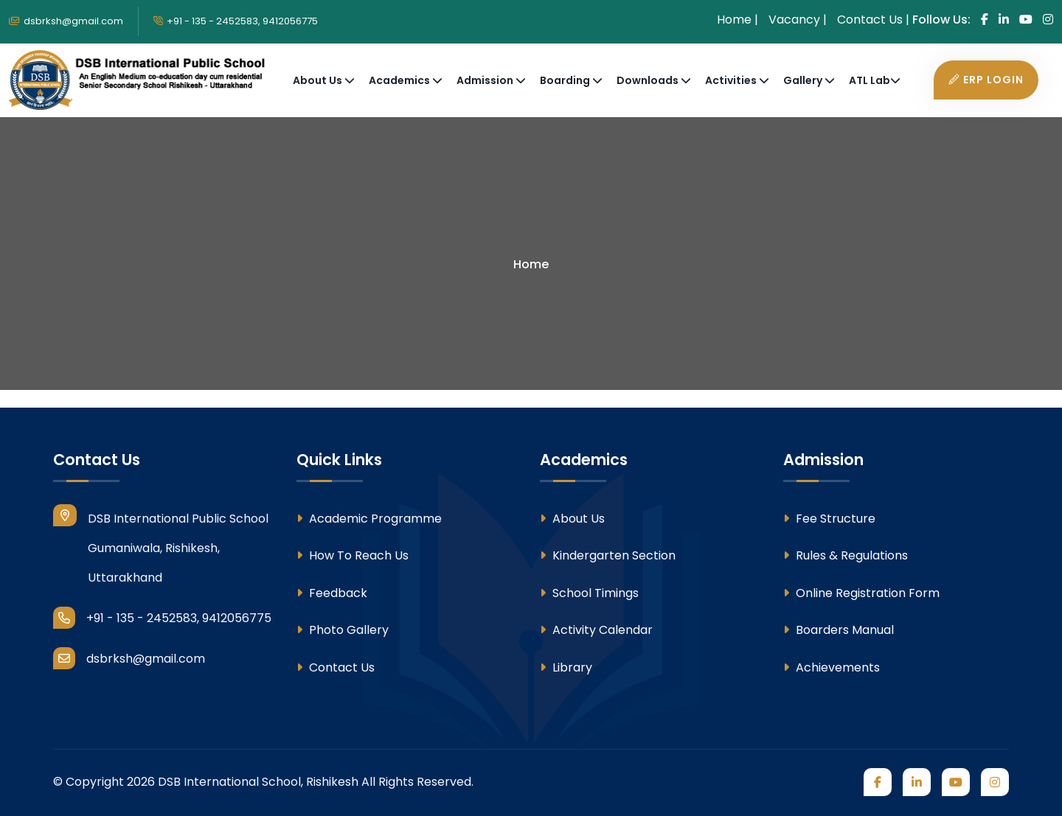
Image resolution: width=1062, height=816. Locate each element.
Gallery (804, 80)
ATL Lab (869, 80)
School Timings (589, 593)
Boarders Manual (838, 629)
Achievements (831, 667)
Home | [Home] (737, 19)
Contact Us (335, 667)
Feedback (331, 593)
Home (531, 264)
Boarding (566, 80)
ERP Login (986, 79)
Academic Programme (369, 518)
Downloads (649, 80)
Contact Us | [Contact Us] (873, 19)
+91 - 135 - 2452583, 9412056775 (235, 21)
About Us (318, 80)
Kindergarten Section (608, 555)
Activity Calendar (596, 629)
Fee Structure (829, 518)
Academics (400, 80)
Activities (732, 80)
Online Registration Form (861, 593)
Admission (486, 80)
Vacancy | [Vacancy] (797, 19)
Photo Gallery (342, 629)
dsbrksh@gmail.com (66, 21)
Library (566, 667)
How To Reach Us (352, 555)
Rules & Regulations (845, 555)
